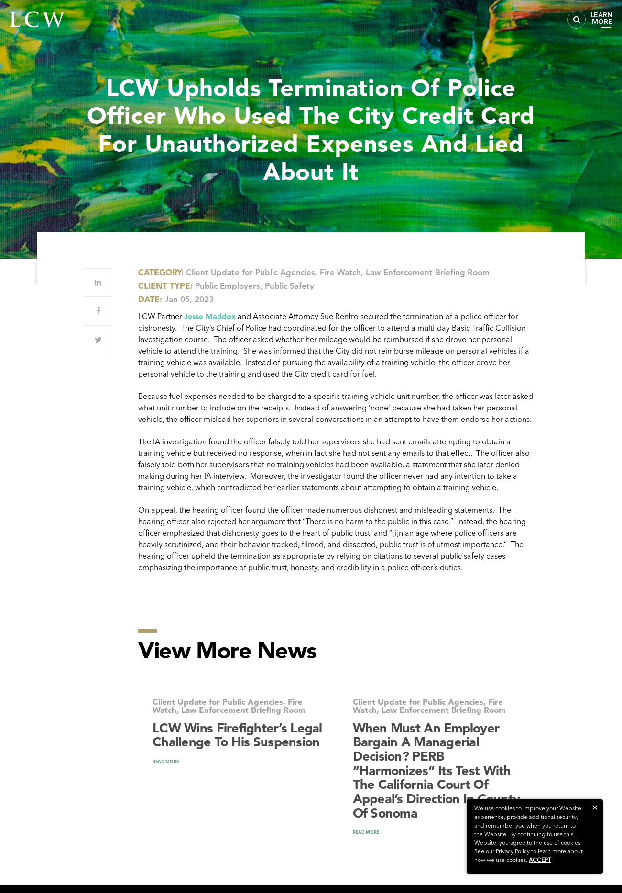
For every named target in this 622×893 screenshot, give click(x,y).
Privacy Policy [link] (513, 851)
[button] (595, 807)
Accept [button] (540, 859)
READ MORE (166, 761)
